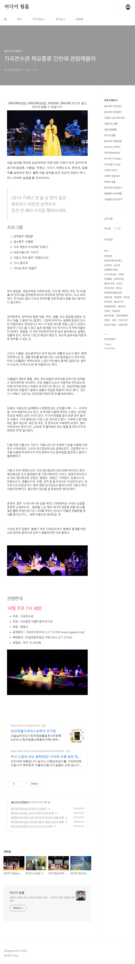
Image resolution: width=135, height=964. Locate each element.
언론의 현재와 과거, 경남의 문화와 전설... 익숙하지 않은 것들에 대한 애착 (42, 899)
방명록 (79, 19)
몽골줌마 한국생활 (113, 193)
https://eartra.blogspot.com (25, 725)
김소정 (117, 265)
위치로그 (60, 19)
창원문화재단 (110, 306)
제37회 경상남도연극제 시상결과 (29, 808)
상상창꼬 (108, 265)
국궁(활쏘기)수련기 (113, 199)
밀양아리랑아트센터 (113, 260)
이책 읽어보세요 (112, 152)
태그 (19, 19)
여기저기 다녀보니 (113, 158)
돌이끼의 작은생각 (113, 106)
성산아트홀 (109, 315)
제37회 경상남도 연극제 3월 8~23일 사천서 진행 (37, 821)
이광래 (107, 311)
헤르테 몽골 (109, 181)
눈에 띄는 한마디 (112, 147)
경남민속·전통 (111, 123)
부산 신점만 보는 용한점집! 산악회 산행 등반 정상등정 (46, 757)
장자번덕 (108, 302)
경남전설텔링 (110, 129)
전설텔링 (108, 279)
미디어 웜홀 (16, 6)
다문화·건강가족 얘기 (114, 118)
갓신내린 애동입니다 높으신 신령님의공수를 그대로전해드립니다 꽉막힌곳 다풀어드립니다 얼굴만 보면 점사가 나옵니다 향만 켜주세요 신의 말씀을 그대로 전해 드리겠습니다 (47, 763)
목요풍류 (118, 297)
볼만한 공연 (109, 283)
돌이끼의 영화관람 (113, 141)
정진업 (126, 297)
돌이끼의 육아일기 (113, 187)
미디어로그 (39, 19)
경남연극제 (119, 279)
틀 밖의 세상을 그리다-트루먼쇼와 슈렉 (32, 813)
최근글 (107, 228)
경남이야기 (119, 302)
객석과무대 (109, 288)
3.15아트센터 (110, 274)
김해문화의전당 (111, 269)
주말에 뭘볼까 (122, 315)
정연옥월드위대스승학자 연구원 (33, 731)
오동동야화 (122, 324)
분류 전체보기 (111, 100)
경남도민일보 (110, 324)
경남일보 (108, 256)
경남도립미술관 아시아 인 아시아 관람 (32, 826)
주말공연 (116, 311)
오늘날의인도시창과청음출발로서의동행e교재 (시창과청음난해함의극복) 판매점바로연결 (36, 738)
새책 (114, 320)
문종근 (107, 320)
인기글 (117, 228)
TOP (128, 952)
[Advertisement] (71, 709)
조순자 (119, 283)
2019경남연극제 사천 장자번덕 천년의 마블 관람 (37, 817)
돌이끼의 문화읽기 (20, 802)
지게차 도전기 (111, 170)
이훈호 (121, 274)
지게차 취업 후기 (112, 176)
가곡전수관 (122, 320)
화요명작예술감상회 (113, 292)
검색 (120, 7)
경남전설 (108, 297)
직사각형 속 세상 (112, 164)
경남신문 (122, 306)
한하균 (119, 288)
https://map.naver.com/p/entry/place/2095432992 (37, 751)
